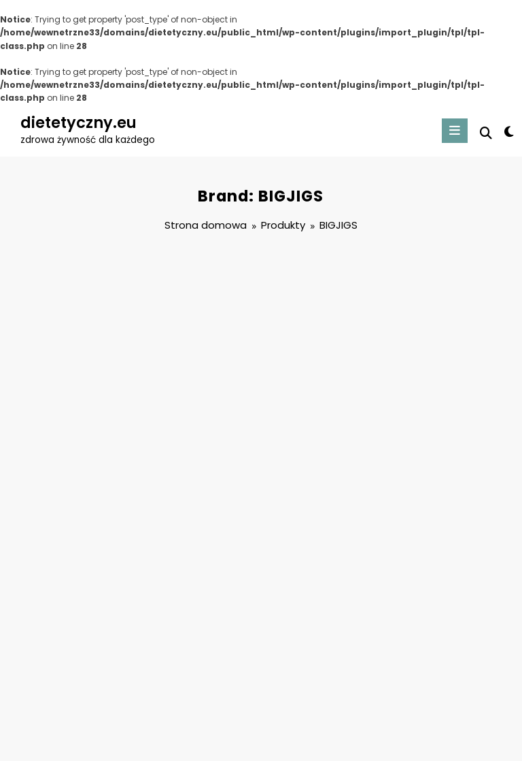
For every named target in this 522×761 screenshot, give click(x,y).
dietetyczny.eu (78, 122)
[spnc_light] (508, 132)
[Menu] (455, 130)
